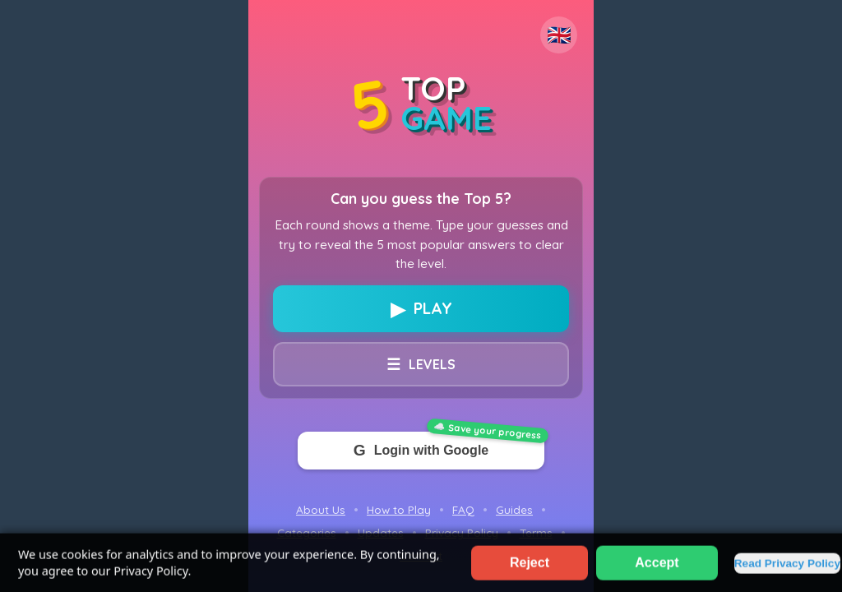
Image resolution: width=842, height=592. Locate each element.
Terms (536, 532)
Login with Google (421, 451)
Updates (381, 532)
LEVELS (421, 364)
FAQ (463, 509)
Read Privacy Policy (787, 570)
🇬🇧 (559, 35)
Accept (656, 569)
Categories (306, 532)
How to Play (399, 509)
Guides (514, 509)
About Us (320, 509)
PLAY (421, 309)
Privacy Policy (461, 532)
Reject (529, 569)
